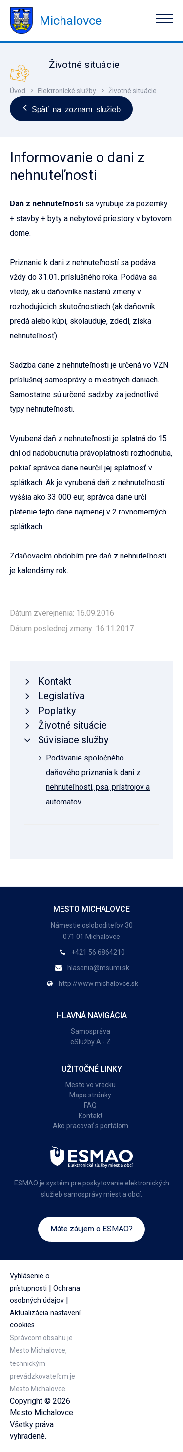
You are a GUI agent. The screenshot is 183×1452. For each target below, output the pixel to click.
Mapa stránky (90, 1095)
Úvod (17, 91)
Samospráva (90, 1031)
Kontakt (90, 1115)
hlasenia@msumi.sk (98, 968)
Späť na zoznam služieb (71, 108)
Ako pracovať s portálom (90, 1125)
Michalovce (56, 20)
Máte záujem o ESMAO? (91, 1228)
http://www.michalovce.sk (98, 983)
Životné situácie (132, 91)
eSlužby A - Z (90, 1041)
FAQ (90, 1105)
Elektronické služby (67, 91)
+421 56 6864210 (98, 952)
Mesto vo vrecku (90, 1084)
